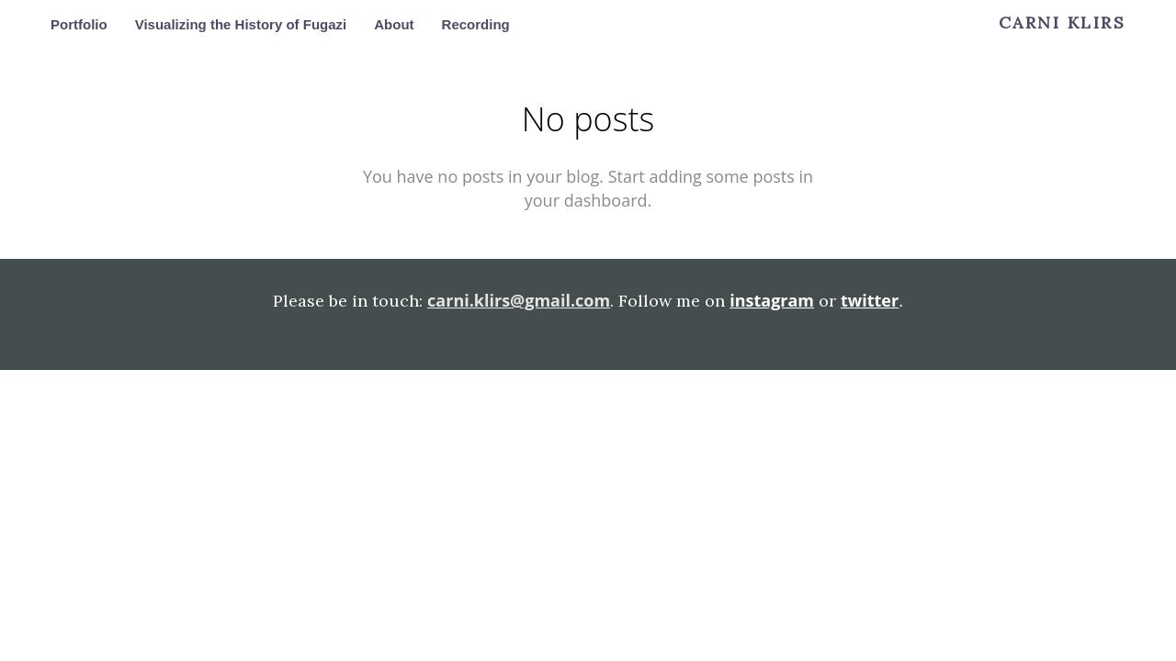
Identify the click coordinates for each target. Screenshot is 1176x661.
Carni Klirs (1062, 23)
